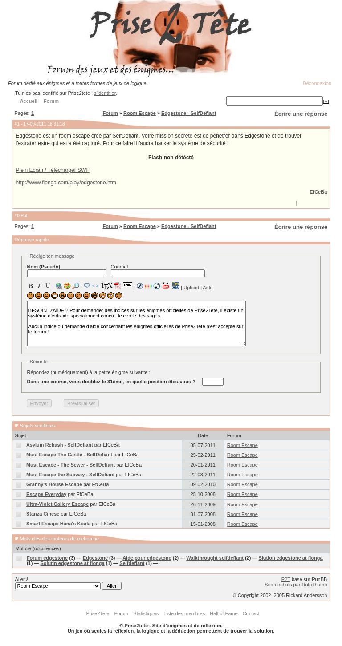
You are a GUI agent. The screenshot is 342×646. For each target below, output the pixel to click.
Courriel (158, 270)
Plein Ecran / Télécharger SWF (53, 170)
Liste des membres (184, 613)
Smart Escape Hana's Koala (58, 523)
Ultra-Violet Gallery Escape (57, 504)
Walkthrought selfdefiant (215, 558)
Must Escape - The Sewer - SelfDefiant (70, 464)
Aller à (68, 583)
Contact (251, 613)
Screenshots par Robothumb (296, 584)
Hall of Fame (223, 613)
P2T (285, 579)
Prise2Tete (97, 613)
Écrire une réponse (300, 113)
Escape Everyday (46, 494)
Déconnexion (317, 83)
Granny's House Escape (54, 484)
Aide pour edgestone (146, 558)
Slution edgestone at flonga (290, 558)
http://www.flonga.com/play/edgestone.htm (66, 182)
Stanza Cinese (43, 513)
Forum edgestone (47, 558)
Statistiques (146, 613)
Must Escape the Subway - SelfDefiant (70, 474)
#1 (17, 124)
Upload (191, 287)
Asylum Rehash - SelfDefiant (59, 444)
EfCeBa (318, 192)
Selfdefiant (131, 563)
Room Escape (139, 113)
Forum (110, 113)
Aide (208, 287)
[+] (326, 101)
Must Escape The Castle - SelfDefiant (69, 454)
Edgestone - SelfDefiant (188, 113)
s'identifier (105, 93)
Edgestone (95, 558)
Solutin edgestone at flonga (72, 563)
